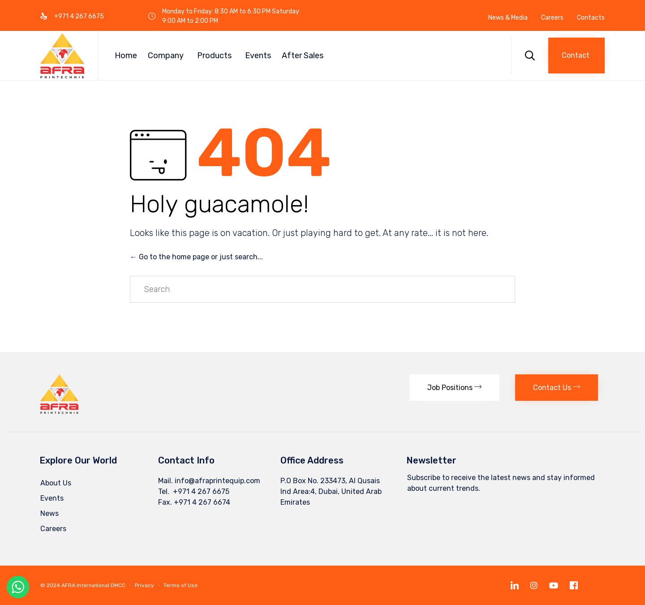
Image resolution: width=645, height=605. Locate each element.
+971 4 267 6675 (200, 491)
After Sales (302, 55)
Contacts (591, 18)
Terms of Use (180, 585)
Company (166, 55)
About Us (55, 483)
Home (126, 55)
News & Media (508, 18)
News (49, 513)
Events (258, 55)
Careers (552, 18)
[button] (576, 55)
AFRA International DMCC (93, 585)
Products (214, 55)
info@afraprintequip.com (217, 480)
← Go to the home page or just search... (196, 257)
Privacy (144, 585)
